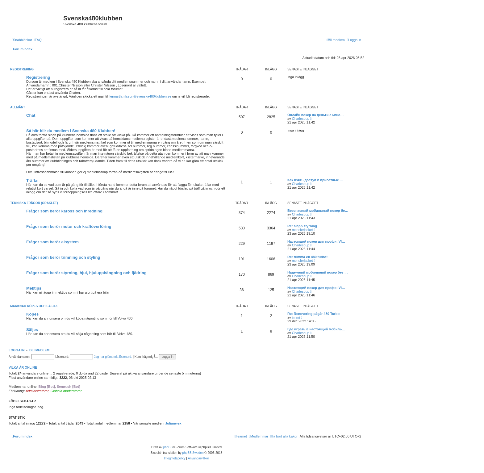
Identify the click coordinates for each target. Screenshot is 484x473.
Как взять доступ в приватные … (315, 180)
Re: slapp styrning (302, 226)
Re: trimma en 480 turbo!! (307, 257)
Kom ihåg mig (146, 356)
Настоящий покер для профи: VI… (316, 241)
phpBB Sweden (193, 452)
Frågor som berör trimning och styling (63, 257)
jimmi (296, 317)
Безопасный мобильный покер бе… (317, 210)
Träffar (32, 180)
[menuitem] (38, 40)
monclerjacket (302, 230)
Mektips (33, 288)
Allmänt (17, 107)
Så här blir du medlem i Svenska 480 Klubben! (70, 130)
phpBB (168, 447)
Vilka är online (23, 367)
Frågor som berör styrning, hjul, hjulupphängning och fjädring (86, 272)
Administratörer (37, 391)
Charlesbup (300, 118)
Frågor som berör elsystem (52, 242)
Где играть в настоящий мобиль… (316, 329)
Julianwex (173, 423)
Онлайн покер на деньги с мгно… (315, 115)
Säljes (32, 329)
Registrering (22, 69)
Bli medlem (39, 350)
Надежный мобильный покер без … (317, 272)
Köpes (32, 314)
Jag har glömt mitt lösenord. (113, 356)
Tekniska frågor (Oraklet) (34, 203)
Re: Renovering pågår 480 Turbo (313, 314)
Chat (30, 115)
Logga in (17, 350)
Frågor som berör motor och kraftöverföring (68, 226)
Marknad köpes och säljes (34, 306)
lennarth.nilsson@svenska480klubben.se (140, 96)
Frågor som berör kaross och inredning (64, 211)
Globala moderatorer (66, 391)
